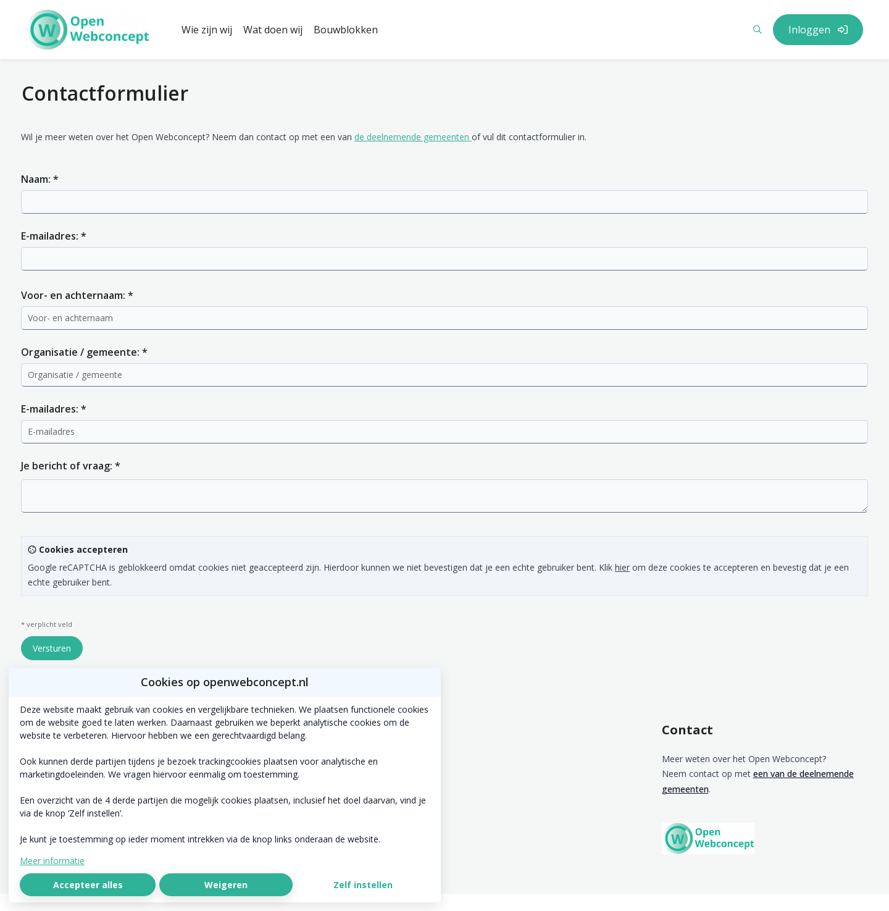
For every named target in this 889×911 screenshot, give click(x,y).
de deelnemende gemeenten (413, 137)
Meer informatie (52, 861)
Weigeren (226, 885)
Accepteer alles (88, 885)
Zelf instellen (363, 885)
